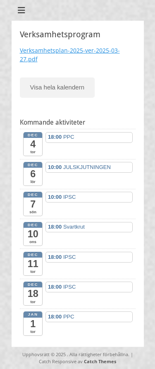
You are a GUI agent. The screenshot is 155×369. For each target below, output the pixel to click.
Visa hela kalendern (57, 87)
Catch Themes (100, 361)
